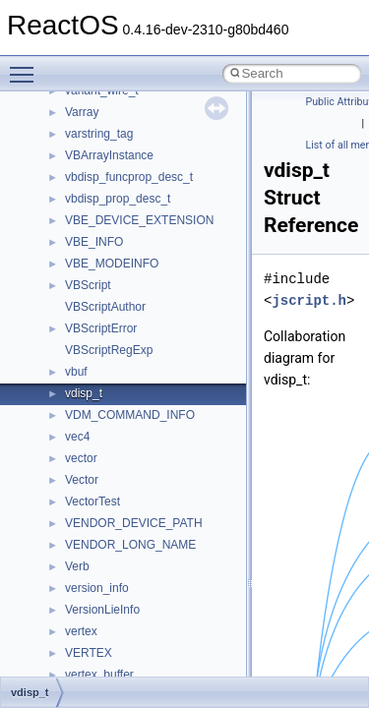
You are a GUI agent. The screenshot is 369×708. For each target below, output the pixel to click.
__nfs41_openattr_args (125, 134)
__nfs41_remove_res (120, 501)
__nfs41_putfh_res (113, 220)
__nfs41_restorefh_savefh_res (144, 566)
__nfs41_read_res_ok (122, 307)
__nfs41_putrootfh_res (124, 242)
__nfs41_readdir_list (118, 393)
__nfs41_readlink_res (121, 436)
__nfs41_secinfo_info (120, 653)
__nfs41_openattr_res (122, 155)
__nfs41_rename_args (124, 523)
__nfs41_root (99, 588)
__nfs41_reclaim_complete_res (147, 458)
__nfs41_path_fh (109, 177)
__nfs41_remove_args (123, 480)
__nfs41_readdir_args (122, 328)
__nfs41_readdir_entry (124, 372)
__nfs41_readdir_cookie (128, 350)
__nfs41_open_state (118, 112)
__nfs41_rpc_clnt (109, 610)
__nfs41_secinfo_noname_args (147, 674)
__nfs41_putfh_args (117, 199)
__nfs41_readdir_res (119, 415)
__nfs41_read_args (115, 263)
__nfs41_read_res (112, 285)
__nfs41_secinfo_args (122, 631)
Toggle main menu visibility (26, 66)
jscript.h (309, 300)
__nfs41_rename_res (120, 545)
